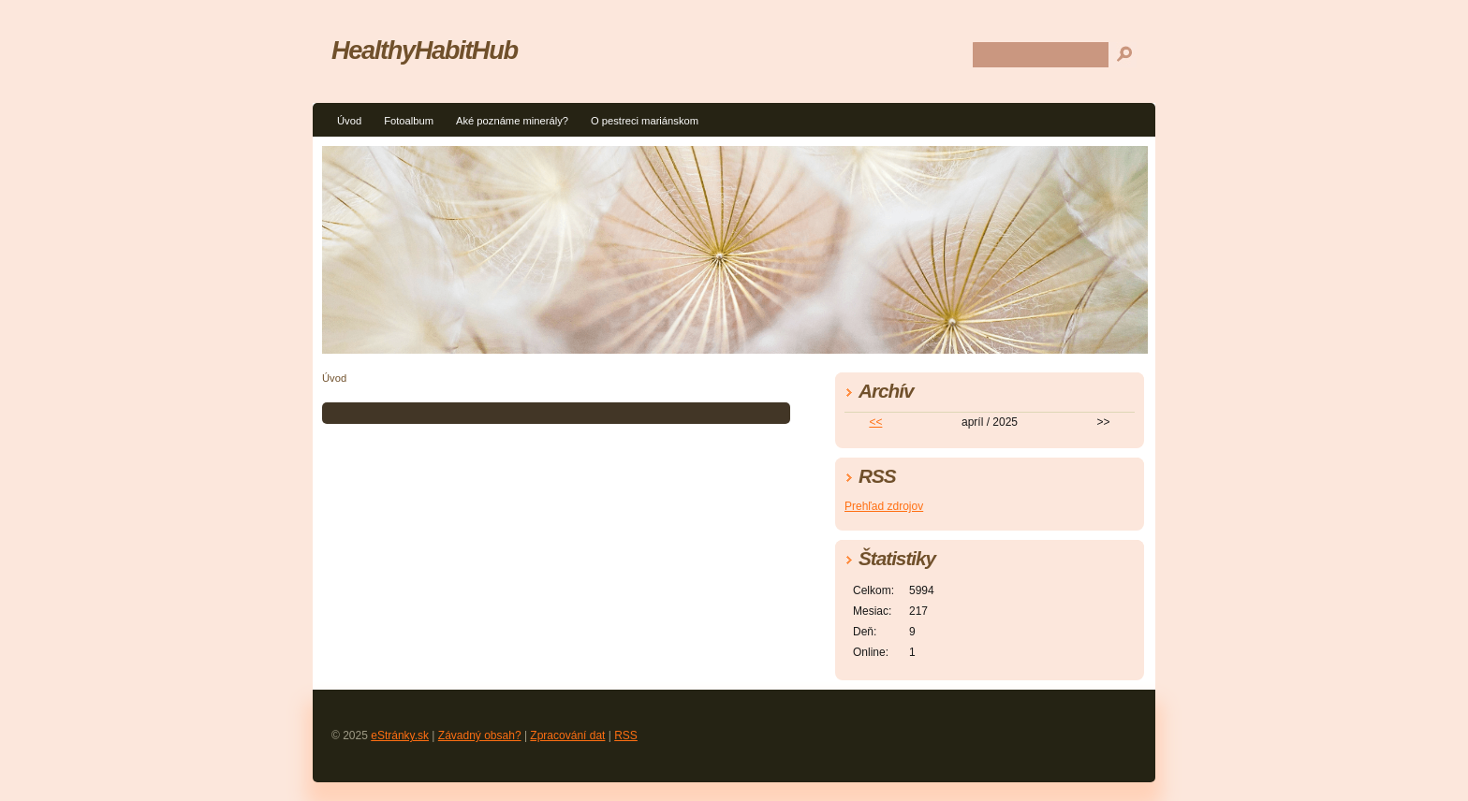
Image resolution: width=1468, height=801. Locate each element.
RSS (626, 735)
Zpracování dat (567, 735)
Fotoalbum (408, 120)
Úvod (349, 120)
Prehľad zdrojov (883, 506)
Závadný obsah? (479, 735)
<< (875, 422)
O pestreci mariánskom (644, 120)
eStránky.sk (400, 735)
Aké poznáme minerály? (512, 120)
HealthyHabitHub (424, 50)
